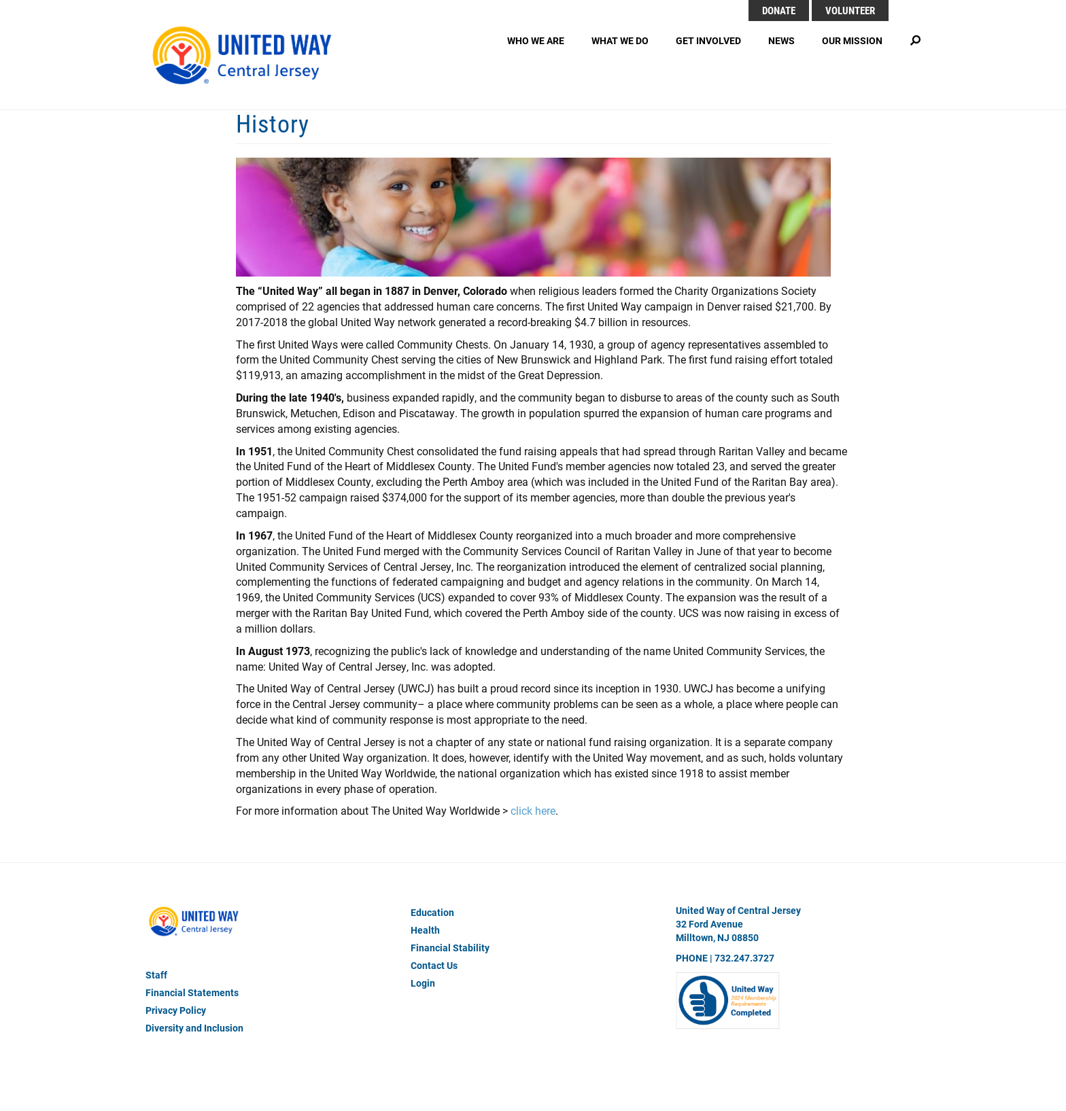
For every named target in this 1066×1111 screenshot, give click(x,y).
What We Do (620, 40)
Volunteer (850, 10)
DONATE (778, 10)
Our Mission (852, 40)
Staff (156, 974)
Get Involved (708, 40)
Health (425, 929)
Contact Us (434, 965)
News (781, 40)
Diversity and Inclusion (194, 1027)
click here (533, 810)
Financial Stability (450, 947)
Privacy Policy (175, 1010)
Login (423, 982)
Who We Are (535, 40)
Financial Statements (192, 992)
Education (432, 912)
